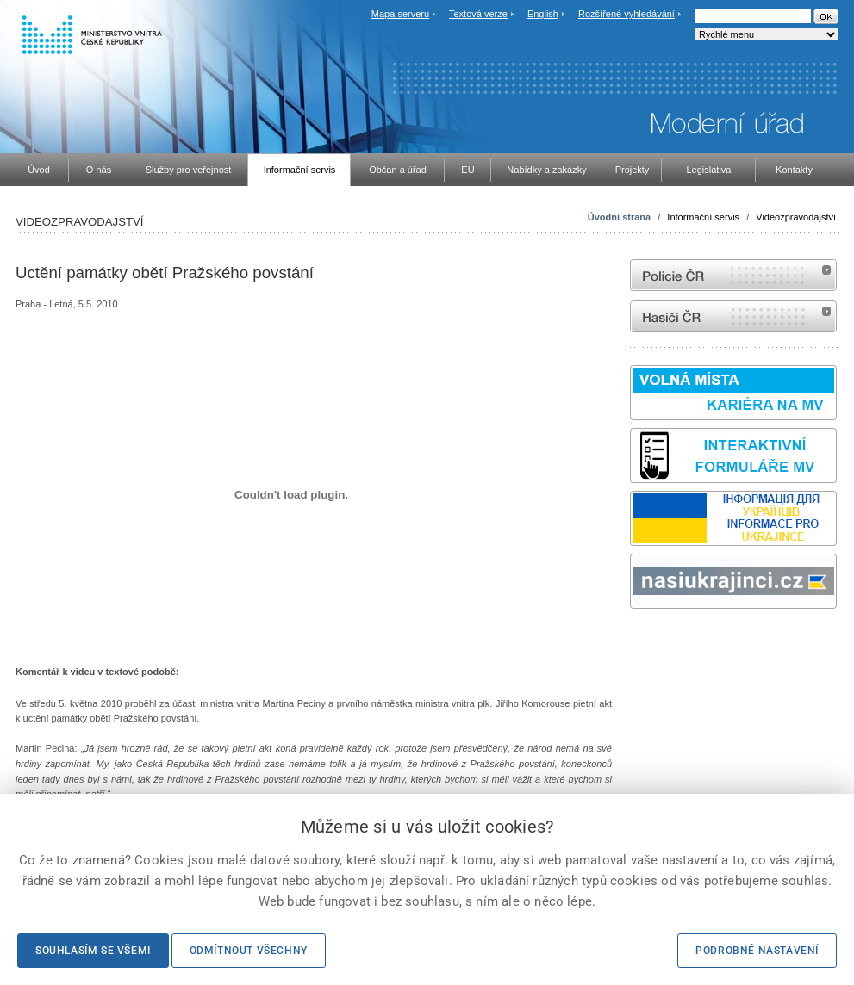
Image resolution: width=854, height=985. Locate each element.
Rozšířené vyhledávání (626, 14)
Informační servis (703, 217)
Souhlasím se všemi (93, 951)
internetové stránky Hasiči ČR (733, 316)
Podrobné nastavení (757, 951)
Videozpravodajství (796, 217)
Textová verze (478, 14)
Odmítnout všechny (249, 951)
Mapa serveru (400, 14)
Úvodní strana (619, 217)
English (542, 14)
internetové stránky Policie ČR (733, 275)
